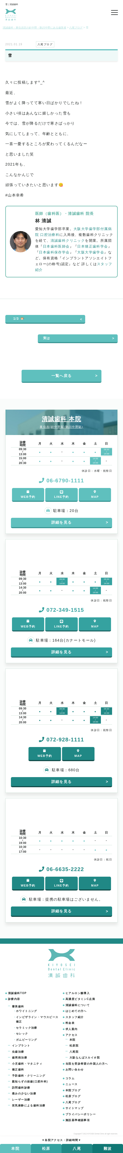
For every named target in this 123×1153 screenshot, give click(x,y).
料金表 (70, 1022)
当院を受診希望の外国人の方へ (86, 1063)
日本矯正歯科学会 (92, 246)
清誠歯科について (77, 1005)
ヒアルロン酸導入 (77, 993)
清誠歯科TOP (17, 993)
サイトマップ (74, 1108)
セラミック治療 (26, 1027)
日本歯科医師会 (56, 246)
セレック (22, 1033)
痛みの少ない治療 (24, 1093)
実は (46, 338)
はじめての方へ (76, 1011)
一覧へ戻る (61, 376)
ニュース (71, 1084)
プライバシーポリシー (80, 1114)
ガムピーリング (26, 1039)
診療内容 (14, 999)
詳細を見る (61, 522)
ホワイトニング (26, 1011)
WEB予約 (28, 494)
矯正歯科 (18, 1069)
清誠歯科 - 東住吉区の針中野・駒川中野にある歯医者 (34, 27)
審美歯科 (18, 1006)
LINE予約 (61, 494)
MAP (95, 494)
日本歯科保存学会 (54, 252)
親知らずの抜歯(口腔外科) (30, 1081)
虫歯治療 (18, 1051)
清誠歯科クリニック (68, 241)
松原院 (74, 1045)
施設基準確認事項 (77, 1120)
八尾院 (74, 1051)
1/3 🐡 (18, 319)
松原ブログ (73, 1096)
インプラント (21, 1045)
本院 (72, 1039)
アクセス (71, 1034)
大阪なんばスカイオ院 (84, 1057)
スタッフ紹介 (74, 1017)
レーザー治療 (21, 1099)
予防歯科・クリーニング (28, 1075)
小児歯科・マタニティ (27, 1063)
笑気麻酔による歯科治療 (28, 1105)
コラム (70, 1078)
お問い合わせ (74, 1069)
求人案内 (71, 1029)
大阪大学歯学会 (90, 252)
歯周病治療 (19, 1057)
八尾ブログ (73, 1102)
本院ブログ (73, 1090)
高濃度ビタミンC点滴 (80, 999)
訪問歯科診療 (21, 1087)
